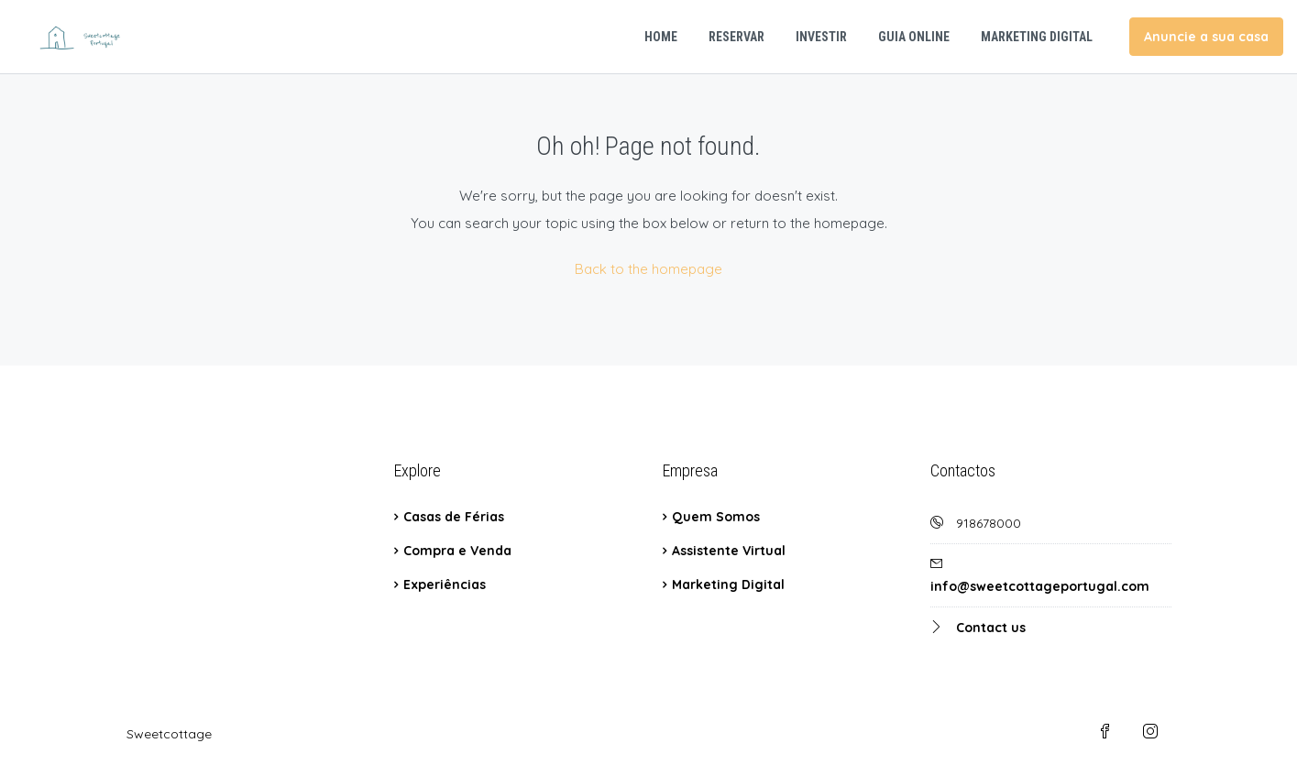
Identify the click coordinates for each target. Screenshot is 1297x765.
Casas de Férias (453, 516)
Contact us (991, 627)
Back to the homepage (648, 269)
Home (660, 36)
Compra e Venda (457, 550)
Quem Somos (716, 516)
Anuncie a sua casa (1206, 36)
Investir (821, 36)
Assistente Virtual (729, 550)
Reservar (736, 36)
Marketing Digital (1037, 36)
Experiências (444, 584)
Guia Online (914, 36)
